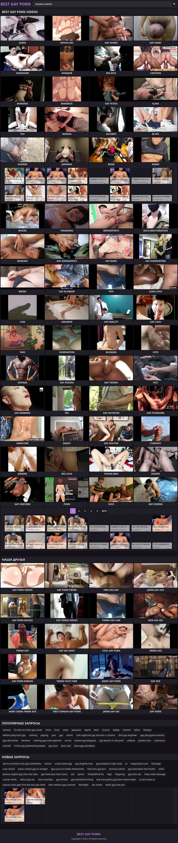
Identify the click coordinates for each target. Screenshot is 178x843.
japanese (76, 729)
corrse (68, 740)
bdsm (137, 729)
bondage (156, 763)
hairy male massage (154, 774)
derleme (25, 740)
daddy (116, 729)
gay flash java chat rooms (54, 774)
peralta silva (144, 740)
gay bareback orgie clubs (109, 763)
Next (104, 511)
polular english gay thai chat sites (20, 774)
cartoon (127, 729)
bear (96, 729)
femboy (147, 729)
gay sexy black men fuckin (141, 768)
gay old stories (10, 740)
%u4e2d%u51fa (96, 774)
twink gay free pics (115, 784)
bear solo (66, 745)
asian (65, 729)
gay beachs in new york (111, 740)
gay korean (62, 779)
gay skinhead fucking (82, 779)
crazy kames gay (63, 763)
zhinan (47, 763)
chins (161, 768)
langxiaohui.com (139, 763)
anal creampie (45, 779)
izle (72, 774)
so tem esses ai (147, 779)
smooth (7, 745)
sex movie (97, 784)
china (48, 729)
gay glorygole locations (152, 735)
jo (126, 763)
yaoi (54, 735)
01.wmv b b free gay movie (28, 729)
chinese (7, 729)
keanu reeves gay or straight (33, 768)
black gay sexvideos (84, 745)
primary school (117, 768)
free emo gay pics (96, 768)
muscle (105, 729)
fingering (120, 774)
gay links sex (134, 774)
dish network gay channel (62, 784)
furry (57, 729)
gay (61, 735)
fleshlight (83, 784)
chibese (131, 740)
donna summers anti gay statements (22, 763)
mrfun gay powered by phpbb (29, 745)
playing (44, 735)
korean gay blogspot (85, 740)
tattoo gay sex (27, 779)
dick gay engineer (127, 735)
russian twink (10, 779)
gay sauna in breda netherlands (67, 768)
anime (69, 735)
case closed (9, 768)
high (109, 774)
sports (81, 774)
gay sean (53, 745)
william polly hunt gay (14, 735)
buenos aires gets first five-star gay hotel (24, 784)
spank (87, 729)
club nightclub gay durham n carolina (95, 735)
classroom (159, 740)
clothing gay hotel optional (47, 740)
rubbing (33, 735)
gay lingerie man (84, 763)
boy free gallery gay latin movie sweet (116, 779)
